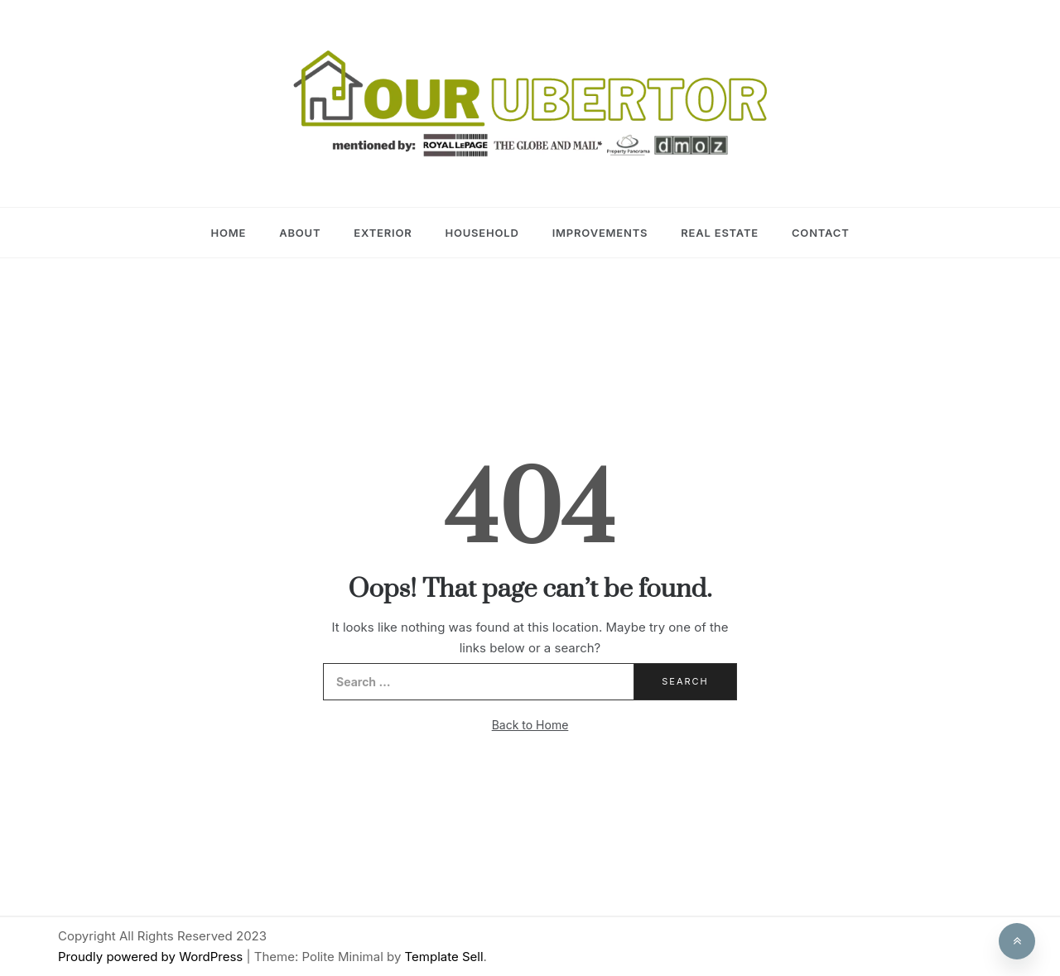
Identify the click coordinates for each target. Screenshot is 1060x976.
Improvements (600, 232)
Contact (821, 232)
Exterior (383, 232)
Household (481, 232)
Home (228, 232)
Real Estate (720, 232)
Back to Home (530, 725)
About (299, 232)
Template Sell (444, 956)
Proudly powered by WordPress (152, 956)
